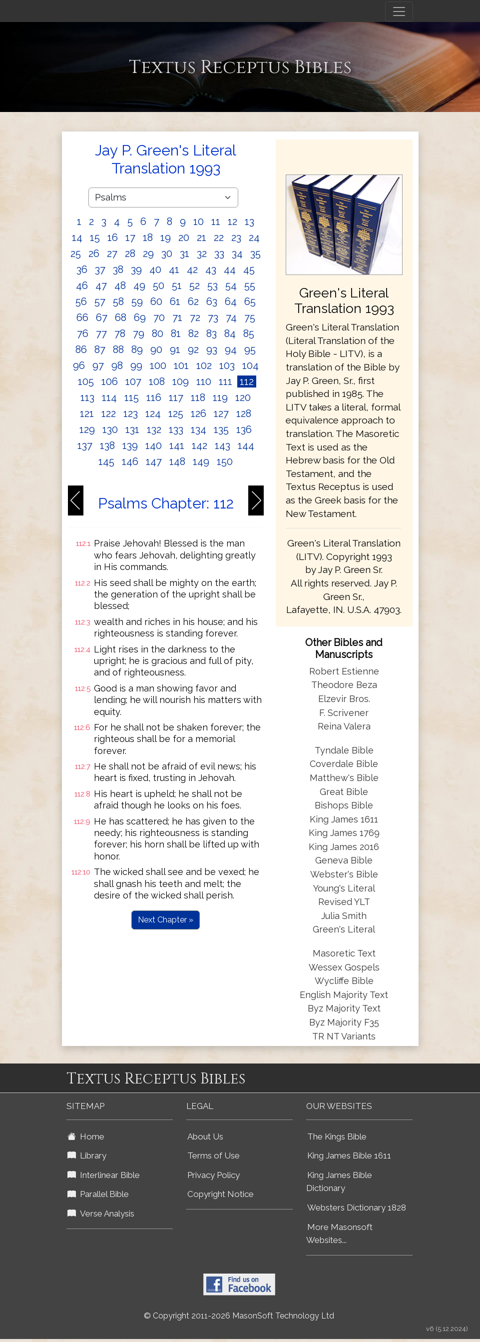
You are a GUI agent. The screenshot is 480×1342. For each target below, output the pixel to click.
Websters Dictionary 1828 (356, 1207)
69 (139, 318)
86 (81, 350)
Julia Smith (344, 915)
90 (156, 350)
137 (85, 446)
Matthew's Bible (344, 777)
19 (165, 238)
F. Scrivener (344, 713)
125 (176, 414)
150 (224, 462)
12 (232, 222)
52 (194, 286)
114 (109, 398)
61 (175, 302)
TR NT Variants (344, 1036)
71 (177, 318)
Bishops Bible (344, 805)
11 (216, 222)
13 (249, 222)
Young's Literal (344, 888)
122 (108, 414)
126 (198, 414)
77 (101, 334)
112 (246, 382)
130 (110, 430)
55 (250, 286)
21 (201, 238)
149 (201, 462)
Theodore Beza (344, 685)
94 (230, 350)
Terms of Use (213, 1155)
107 (133, 382)
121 (86, 414)
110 (204, 382)
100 (158, 366)
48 (120, 286)
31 (184, 254)
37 (100, 270)
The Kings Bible (337, 1137)
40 (155, 270)
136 (244, 430)
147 (153, 462)
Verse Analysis (100, 1213)
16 (112, 238)
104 (250, 366)
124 (153, 414)
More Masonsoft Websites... (339, 1234)
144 (246, 446)
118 (198, 398)
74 (231, 318)
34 (237, 254)
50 (158, 286)
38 (118, 270)
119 (220, 398)
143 (222, 446)
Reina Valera (344, 726)
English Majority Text (344, 995)
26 (94, 254)
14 (77, 238)
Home (85, 1137)
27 (112, 254)
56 (81, 302)
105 (85, 382)
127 (221, 414)
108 (156, 382)
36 (82, 270)
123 (130, 414)
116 (154, 398)
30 (167, 254)
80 (157, 334)
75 (250, 318)
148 (177, 462)
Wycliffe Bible (344, 981)
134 (198, 430)
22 (218, 238)
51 (176, 286)
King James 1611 (344, 819)
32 (201, 254)
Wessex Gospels (344, 967)
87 (100, 350)
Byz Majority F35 (344, 1022)
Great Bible (344, 791)
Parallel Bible (98, 1194)
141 (177, 446)
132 (154, 430)
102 (204, 366)
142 (199, 446)
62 (193, 302)
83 (211, 334)
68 (120, 318)
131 (132, 430)
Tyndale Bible (344, 750)
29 (148, 254)
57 (100, 302)
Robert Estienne (344, 671)
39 (136, 270)
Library (86, 1155)
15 (94, 238)
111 (225, 382)
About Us (205, 1137)
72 (195, 318)
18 (147, 238)
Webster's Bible (344, 874)
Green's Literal (344, 929)
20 (184, 238)
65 (250, 302)
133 (176, 430)
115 (131, 398)
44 (229, 270)
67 (101, 318)
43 (211, 270)
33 (219, 254)
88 (118, 350)
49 (139, 286)
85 (249, 334)
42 (192, 270)
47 (101, 286)
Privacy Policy (213, 1175)
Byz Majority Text (344, 1008)
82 (193, 334)
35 (255, 254)
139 (130, 446)
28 (130, 254)
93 (212, 350)
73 (213, 318)
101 (181, 366)
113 (87, 398)
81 (175, 334)
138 (107, 446)
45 (249, 270)
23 (236, 238)
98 (117, 366)
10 (198, 222)
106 (109, 382)
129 (87, 430)
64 (230, 302)
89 (137, 350)
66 (82, 318)
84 (230, 334)
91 (175, 350)
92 (193, 350)
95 (250, 350)
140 (153, 446)
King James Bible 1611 (349, 1155)
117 (176, 398)
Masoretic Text (344, 953)
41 (174, 270)
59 (137, 302)
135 (221, 430)
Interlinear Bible (103, 1175)
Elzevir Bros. (344, 699)
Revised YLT (344, 901)
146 (130, 462)
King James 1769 (344, 833)
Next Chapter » (165, 919)
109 (180, 382)
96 (78, 366)
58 (118, 302)
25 (75, 254)
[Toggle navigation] (399, 12)
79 (138, 334)
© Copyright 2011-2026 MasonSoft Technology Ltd (239, 1315)
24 (254, 238)
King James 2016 (344, 847)
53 (212, 286)
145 (106, 462)
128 (244, 414)
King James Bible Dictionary (339, 1182)
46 (81, 286)
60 (156, 302)
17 (130, 238)
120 (243, 398)
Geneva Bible (344, 860)
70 (159, 318)
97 (98, 366)
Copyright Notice (220, 1194)
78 (120, 334)
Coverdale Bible (344, 763)
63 (212, 302)
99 (136, 366)
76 (82, 334)
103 (227, 366)
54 (231, 286)
